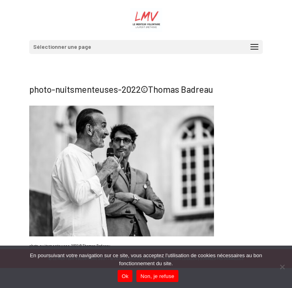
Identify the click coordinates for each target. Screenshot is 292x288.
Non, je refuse (157, 276)
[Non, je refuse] (282, 267)
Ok (125, 276)
